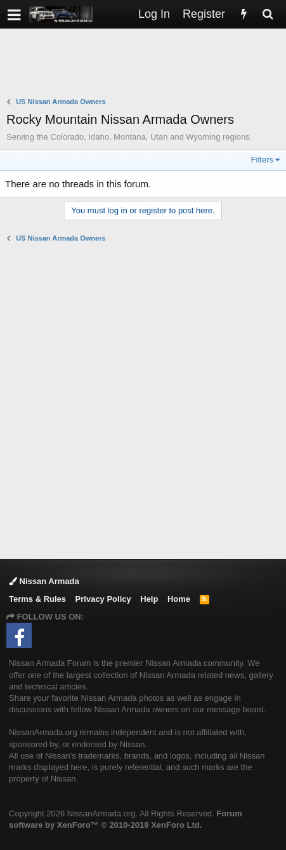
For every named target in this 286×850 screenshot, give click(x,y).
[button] (14, 14)
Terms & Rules (37, 599)
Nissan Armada (44, 581)
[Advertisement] (146, 64)
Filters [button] (262, 159)
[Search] (268, 14)
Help (149, 599)
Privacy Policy (103, 599)
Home (178, 599)
